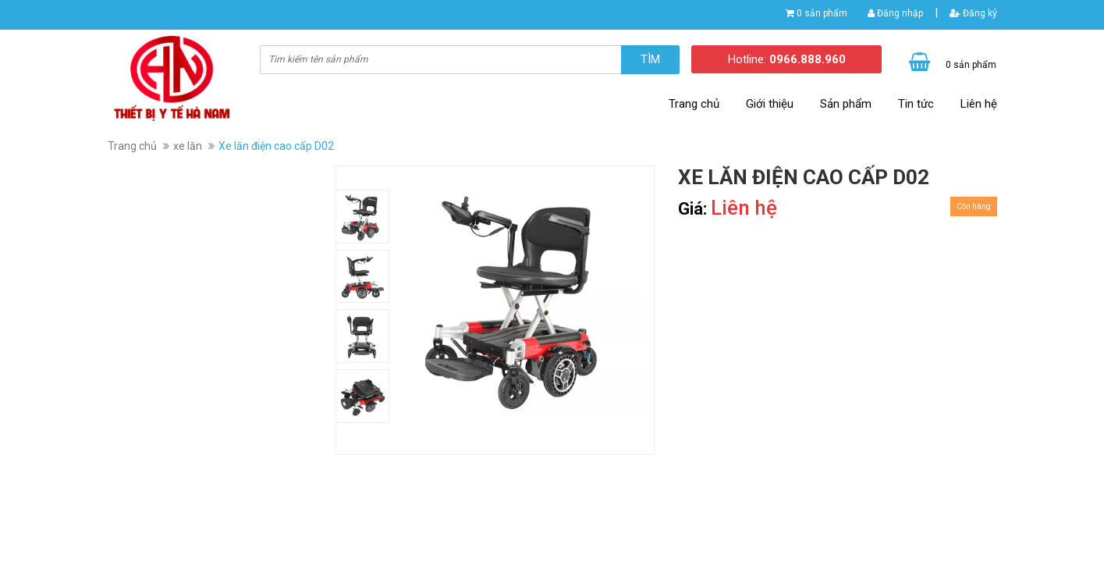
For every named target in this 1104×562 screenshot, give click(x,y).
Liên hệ (978, 104)
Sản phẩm (845, 104)
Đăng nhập (895, 13)
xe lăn (187, 146)
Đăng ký (973, 13)
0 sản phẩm (822, 13)
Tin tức (916, 104)
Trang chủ (694, 104)
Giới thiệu (769, 104)
